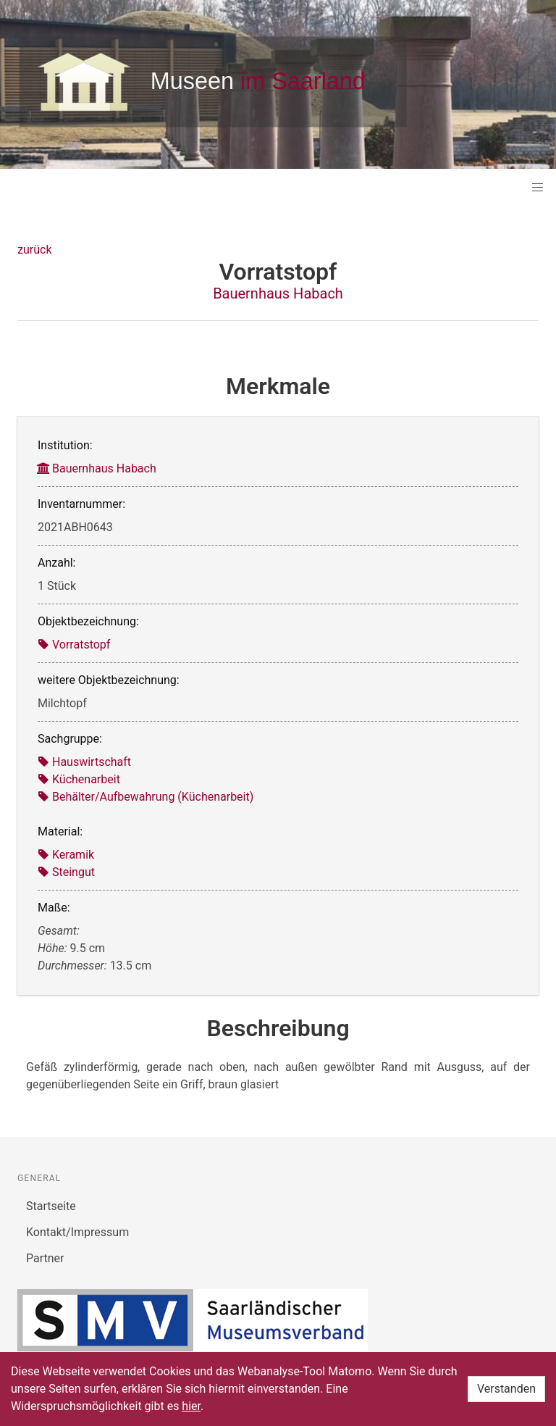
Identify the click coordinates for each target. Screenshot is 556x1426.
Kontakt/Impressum (77, 1232)
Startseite (51, 1206)
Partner (45, 1258)
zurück (34, 250)
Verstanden (506, 1389)
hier (191, 1406)
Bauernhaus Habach (278, 293)
